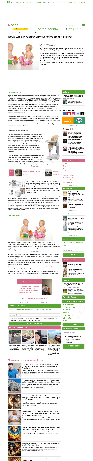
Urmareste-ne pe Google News (34, 299)
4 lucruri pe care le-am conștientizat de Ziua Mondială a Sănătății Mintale (73, 96)
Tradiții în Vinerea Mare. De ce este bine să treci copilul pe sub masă (75, 206)
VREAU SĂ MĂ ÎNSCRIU (34, 324)
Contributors (81, 2)
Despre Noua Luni (16, 92)
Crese (65, 164)
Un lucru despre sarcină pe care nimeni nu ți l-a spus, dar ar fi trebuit (75, 224)
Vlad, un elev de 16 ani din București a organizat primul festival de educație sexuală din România (15, 348)
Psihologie (38, 2)
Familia (49, 2)
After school (67, 168)
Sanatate (59, 2)
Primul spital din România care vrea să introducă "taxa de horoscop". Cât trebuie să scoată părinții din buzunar (41, 381)
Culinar (70, 2)
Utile (75, 2)
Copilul (32, 2)
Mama (44, 2)
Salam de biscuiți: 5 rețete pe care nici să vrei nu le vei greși (76, 275)
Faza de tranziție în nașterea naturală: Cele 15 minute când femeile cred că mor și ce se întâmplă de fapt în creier (75, 229)
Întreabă (73, 325)
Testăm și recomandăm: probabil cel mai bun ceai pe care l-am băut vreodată (73, 285)
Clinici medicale (68, 180)
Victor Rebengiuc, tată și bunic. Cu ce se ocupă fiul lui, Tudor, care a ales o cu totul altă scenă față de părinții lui (75, 142)
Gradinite (66, 166)
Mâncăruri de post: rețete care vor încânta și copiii (75, 265)
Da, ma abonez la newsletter (73, 347)
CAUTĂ (73, 255)
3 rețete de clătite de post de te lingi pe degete (76, 271)
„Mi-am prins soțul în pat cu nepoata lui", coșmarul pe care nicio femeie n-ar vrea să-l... (75, 200)
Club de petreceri (69, 175)
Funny (64, 2)
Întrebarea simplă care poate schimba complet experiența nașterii (76, 218)
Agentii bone (67, 182)
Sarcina (12, 2)
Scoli (64, 170)
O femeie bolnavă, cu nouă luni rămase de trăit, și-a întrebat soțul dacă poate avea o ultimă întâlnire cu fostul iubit (40, 366)
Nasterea (18, 2)
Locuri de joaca (68, 173)
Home (9, 32)
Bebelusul (25, 2)
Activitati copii (68, 177)
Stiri (54, 2)
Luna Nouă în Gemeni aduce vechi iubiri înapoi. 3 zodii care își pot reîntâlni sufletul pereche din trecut (41, 429)
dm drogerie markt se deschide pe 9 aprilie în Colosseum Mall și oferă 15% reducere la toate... (76, 194)
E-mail (11, 312)
